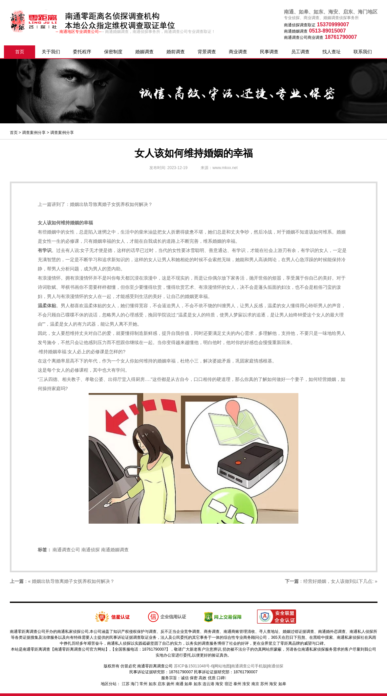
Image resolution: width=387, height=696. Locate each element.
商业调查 (238, 51)
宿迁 (228, 684)
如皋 (188, 684)
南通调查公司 (66, 549)
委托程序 (82, 51)
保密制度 (113, 51)
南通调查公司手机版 (249, 666)
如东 (153, 684)
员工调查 (300, 51)
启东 (161, 684)
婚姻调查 (144, 51)
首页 (19, 51)
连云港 (208, 684)
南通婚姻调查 (115, 549)
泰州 (237, 684)
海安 (219, 684)
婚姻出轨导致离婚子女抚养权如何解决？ (111, 204)
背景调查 (207, 51)
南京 (255, 684)
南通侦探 (90, 549)
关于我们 (51, 51)
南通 (179, 684)
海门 (135, 684)
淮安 (246, 684)
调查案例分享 (34, 132)
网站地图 (222, 666)
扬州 (170, 684)
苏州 (264, 684)
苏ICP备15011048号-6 (193, 666)
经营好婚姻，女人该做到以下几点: (338, 581)
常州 (143, 684)
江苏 (126, 684)
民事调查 (269, 51)
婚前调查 (175, 51)
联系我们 (363, 51)
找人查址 (331, 51)
